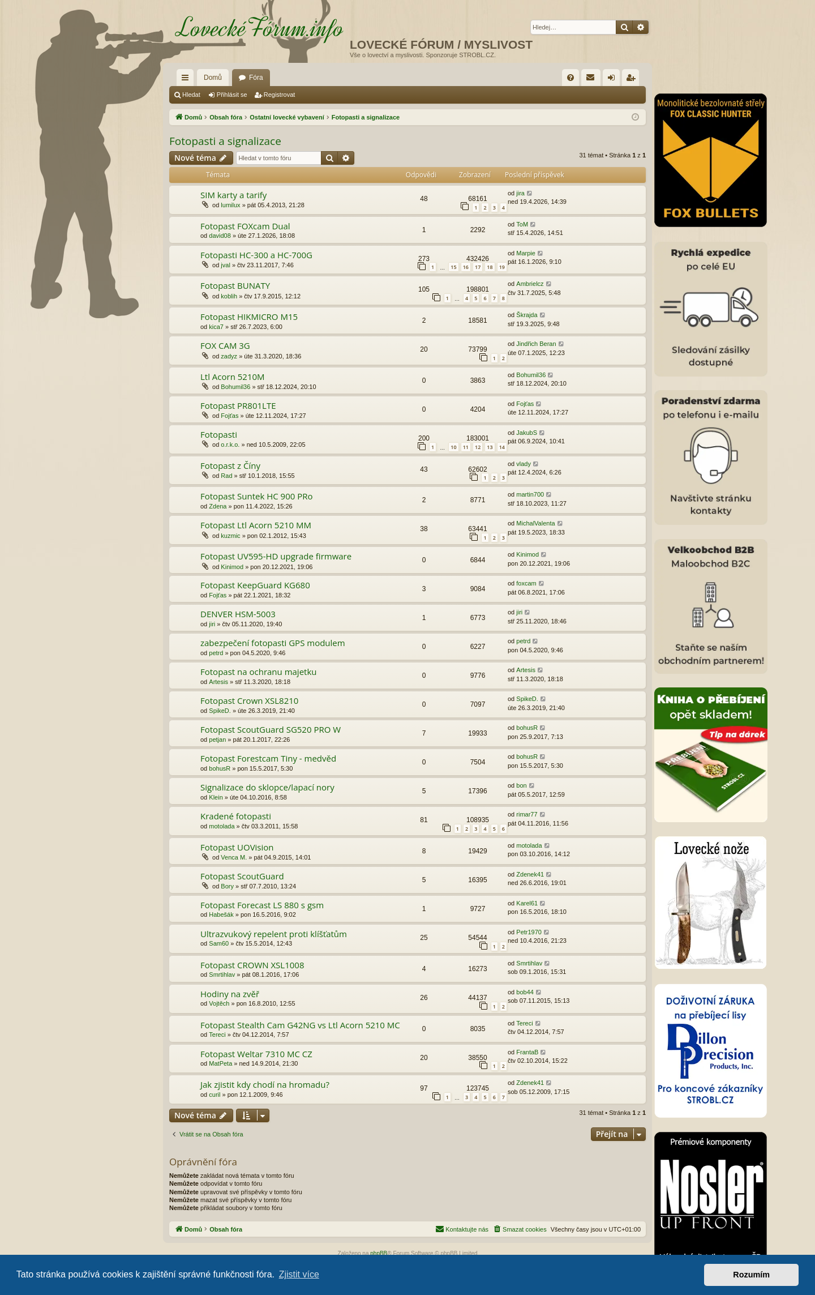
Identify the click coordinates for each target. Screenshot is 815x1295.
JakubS (526, 432)
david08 (220, 235)
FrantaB (527, 1052)
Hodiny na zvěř (229, 993)
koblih (229, 296)
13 (489, 447)
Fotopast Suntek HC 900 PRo (256, 496)
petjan (217, 739)
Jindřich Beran (536, 343)
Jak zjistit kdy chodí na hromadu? (264, 1084)
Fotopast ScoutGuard (242, 876)
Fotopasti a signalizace (225, 141)
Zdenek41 (530, 874)
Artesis (218, 681)
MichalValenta (535, 523)
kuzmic (230, 535)
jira (520, 193)
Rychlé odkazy (187, 80)
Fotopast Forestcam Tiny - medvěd (268, 758)
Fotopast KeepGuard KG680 (255, 585)
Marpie (525, 253)
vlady (523, 463)
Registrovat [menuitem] (633, 80)
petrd (216, 652)
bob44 (525, 992)
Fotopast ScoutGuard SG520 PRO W (270, 729)
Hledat (191, 94)
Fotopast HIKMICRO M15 (249, 316)
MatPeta (220, 1063)
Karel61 (527, 903)
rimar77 (526, 814)
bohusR (527, 727)
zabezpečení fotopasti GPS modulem (272, 642)
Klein (215, 797)
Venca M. (234, 857)
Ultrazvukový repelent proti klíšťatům (273, 933)
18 (489, 267)
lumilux (230, 205)
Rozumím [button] (751, 1274)
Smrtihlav (222, 974)
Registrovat (279, 94)
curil (214, 1094)
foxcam (526, 583)
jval (225, 265)
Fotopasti (218, 434)
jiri (212, 624)
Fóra (256, 78)
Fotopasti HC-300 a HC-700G (256, 254)
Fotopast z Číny (230, 465)
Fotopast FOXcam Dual (245, 226)
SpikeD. (220, 710)
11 (466, 447)
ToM (522, 224)
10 (453, 447)
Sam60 (219, 943)
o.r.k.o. (230, 444)
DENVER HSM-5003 (238, 613)
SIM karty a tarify (233, 194)
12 (478, 447)
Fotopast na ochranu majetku (258, 671)
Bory (227, 886)
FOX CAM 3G (225, 345)
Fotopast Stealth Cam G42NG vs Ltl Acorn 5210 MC (300, 1025)
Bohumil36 (235, 386)
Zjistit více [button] (299, 1274)
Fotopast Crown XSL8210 (249, 700)
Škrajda (526, 314)
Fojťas (229, 415)
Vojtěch (219, 1003)
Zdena (217, 506)
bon (521, 785)
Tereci (217, 1034)
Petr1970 (529, 932)
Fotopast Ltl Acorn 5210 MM (255, 525)
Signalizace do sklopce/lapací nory (267, 787)
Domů (213, 78)
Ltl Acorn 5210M (232, 376)
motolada (221, 826)
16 (466, 267)
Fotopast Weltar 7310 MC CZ (256, 1053)
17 (478, 267)
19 (502, 267)
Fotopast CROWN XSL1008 (252, 965)
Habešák (221, 914)
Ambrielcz (529, 283)
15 (453, 267)
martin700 (530, 494)
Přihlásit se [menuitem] (614, 80)
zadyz (229, 356)
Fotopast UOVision (237, 847)
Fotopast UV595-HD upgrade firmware (275, 556)
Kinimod (232, 566)
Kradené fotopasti (235, 816)
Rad (226, 475)
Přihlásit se (232, 94)
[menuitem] (570, 77)
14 (502, 447)
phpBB (378, 1253)
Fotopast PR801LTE (238, 405)
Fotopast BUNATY (235, 285)
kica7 (216, 326)
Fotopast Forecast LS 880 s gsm (262, 905)
